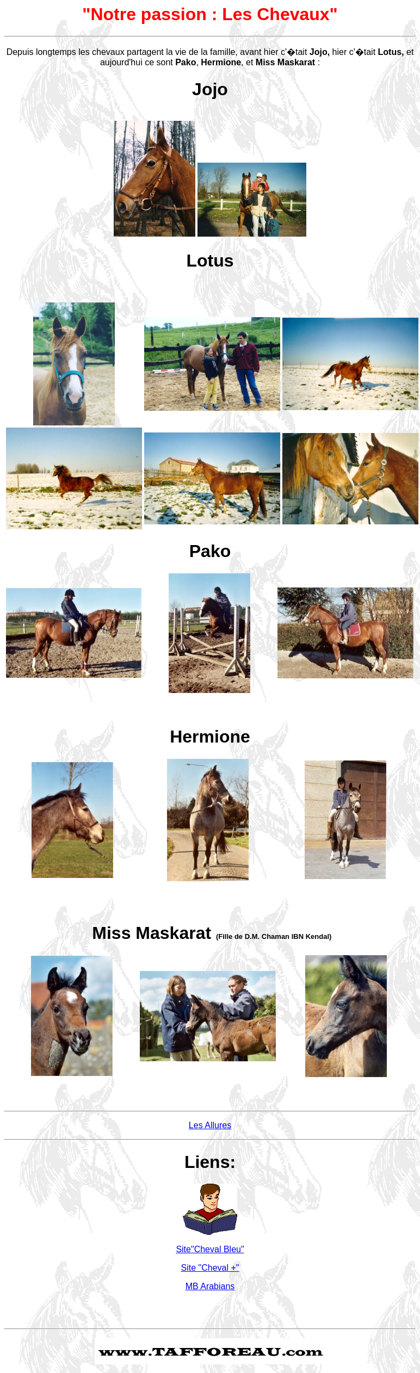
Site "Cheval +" (210, 1267)
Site (210, 1249)
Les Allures (210, 1125)
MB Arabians (210, 1286)
